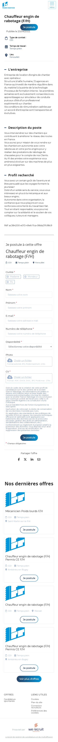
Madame (14, 276)
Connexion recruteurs (36, 707)
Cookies (35, 699)
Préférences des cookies (39, 712)
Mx (11, 282)
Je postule (29, 437)
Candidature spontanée (10, 700)
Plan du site (36, 702)
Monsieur (33, 276)
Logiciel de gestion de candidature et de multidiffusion (29, 737)
